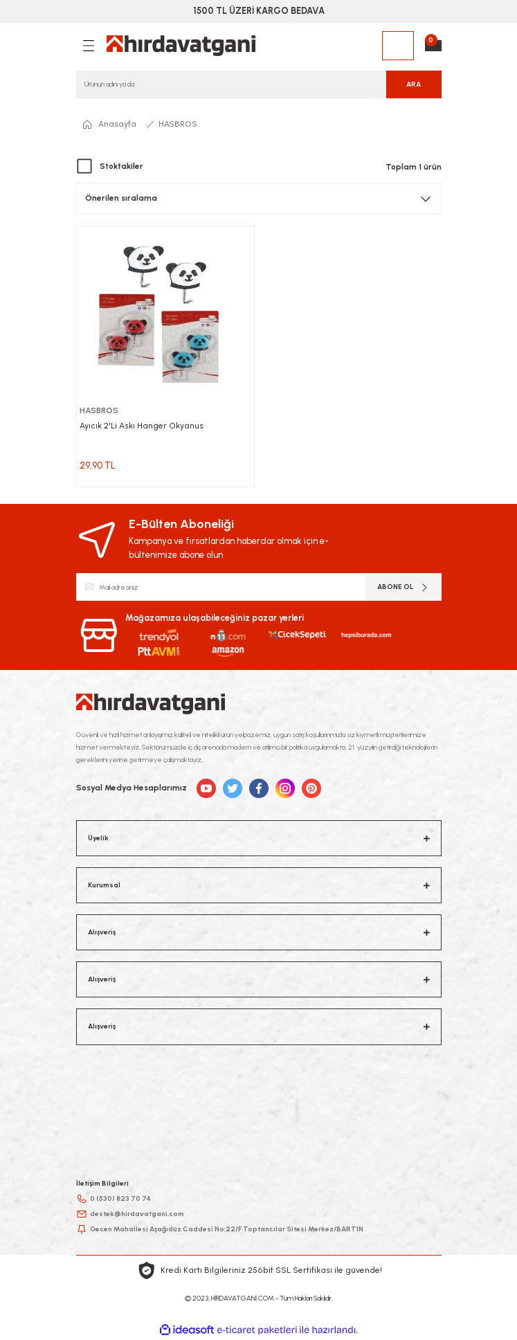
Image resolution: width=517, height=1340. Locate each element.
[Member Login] (398, 45)
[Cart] (433, 45)
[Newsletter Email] (259, 587)
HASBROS (177, 124)
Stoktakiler (121, 166)
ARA (413, 84)
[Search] (259, 84)
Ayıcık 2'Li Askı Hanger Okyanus (141, 426)
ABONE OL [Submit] (403, 587)
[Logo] (181, 45)
